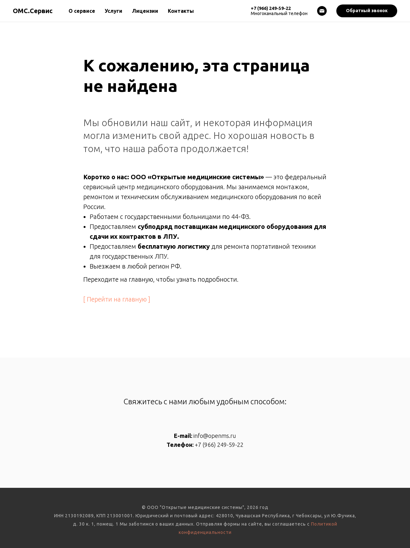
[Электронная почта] (322, 11)
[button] (366, 10)
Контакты (181, 11)
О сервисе (82, 11)
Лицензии (145, 11)
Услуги (113, 11)
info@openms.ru (214, 435)
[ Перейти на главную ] (116, 299)
